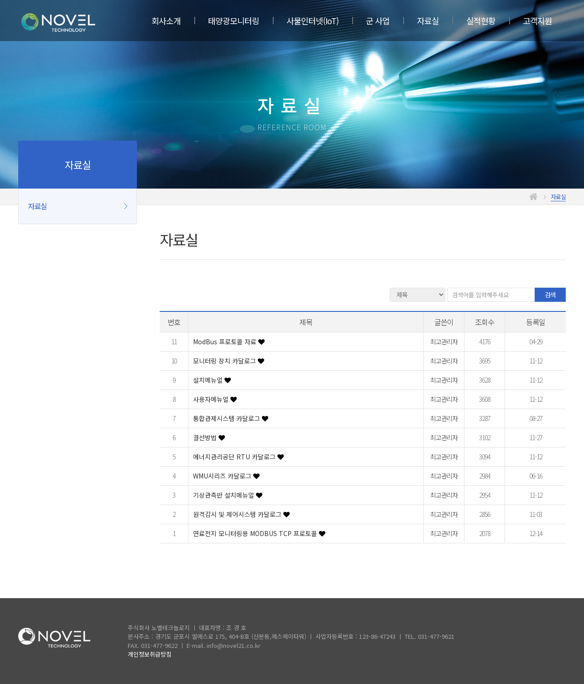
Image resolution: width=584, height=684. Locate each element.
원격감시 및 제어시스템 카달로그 (238, 514)
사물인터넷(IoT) (313, 20)
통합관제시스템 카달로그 (227, 418)
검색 (550, 294)
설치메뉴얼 (208, 379)
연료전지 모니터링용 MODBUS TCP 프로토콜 (256, 533)
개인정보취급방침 (150, 654)
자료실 (428, 20)
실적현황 (480, 20)
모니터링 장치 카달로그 (225, 360)
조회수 (484, 321)
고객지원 (537, 20)
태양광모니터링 (233, 20)
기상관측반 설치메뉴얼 (224, 495)
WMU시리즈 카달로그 (223, 475)
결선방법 (206, 437)
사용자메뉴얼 (211, 399)
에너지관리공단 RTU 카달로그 (235, 456)
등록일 (535, 321)
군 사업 (378, 20)
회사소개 (166, 20)
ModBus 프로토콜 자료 (225, 341)
